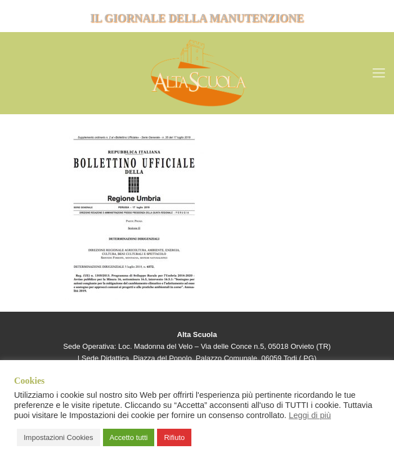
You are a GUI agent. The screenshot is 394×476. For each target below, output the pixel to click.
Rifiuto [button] (174, 437)
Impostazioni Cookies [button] (58, 437)
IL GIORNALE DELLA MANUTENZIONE (197, 18)
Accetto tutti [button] (129, 437)
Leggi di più (310, 415)
